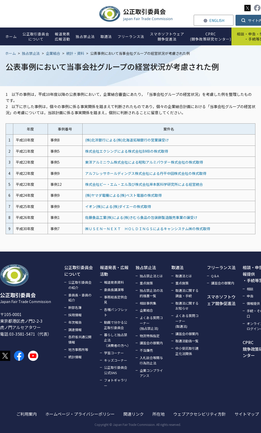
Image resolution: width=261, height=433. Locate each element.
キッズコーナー (115, 360)
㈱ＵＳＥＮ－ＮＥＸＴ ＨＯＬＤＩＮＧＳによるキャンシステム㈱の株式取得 (147, 228)
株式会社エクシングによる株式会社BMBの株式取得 (126, 151)
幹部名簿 (75, 307)
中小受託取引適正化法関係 (187, 351)
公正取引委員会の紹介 (80, 285)
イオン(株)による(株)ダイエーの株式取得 (118, 206)
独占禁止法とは (151, 275)
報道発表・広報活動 (114, 270)
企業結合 (53, 53)
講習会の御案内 (151, 342)
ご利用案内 (26, 414)
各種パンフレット (115, 312)
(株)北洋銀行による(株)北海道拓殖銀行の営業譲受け (127, 139)
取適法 (177, 267)
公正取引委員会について (78, 270)
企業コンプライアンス (151, 373)
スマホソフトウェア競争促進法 (221, 300)
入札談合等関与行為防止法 (151, 360)
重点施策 (146, 283)
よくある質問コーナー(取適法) (187, 321)
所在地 (158, 414)
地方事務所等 (78, 349)
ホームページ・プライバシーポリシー (80, 414)
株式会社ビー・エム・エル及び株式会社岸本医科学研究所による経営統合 (144, 184)
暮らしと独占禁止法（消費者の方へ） (116, 340)
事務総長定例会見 (115, 300)
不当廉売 (146, 350)
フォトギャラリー (115, 383)
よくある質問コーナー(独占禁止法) (151, 323)
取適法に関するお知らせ (187, 306)
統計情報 (75, 357)
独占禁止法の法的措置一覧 (151, 293)
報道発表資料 (114, 282)
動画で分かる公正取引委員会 (115, 325)
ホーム (10, 53)
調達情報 (75, 329)
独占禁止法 (31, 53)
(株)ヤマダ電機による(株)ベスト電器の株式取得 (123, 195)
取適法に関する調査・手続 (187, 293)
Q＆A (215, 275)
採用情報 (75, 314)
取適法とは (183, 275)
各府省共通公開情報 (80, 339)
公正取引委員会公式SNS (115, 370)
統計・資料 (75, 53)
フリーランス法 (221, 267)
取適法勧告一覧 (187, 340)
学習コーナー (114, 352)
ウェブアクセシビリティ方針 (199, 414)
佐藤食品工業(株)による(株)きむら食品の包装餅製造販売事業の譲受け (141, 217)
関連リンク (133, 414)
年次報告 (75, 322)
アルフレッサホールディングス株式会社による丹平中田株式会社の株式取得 (145, 173)
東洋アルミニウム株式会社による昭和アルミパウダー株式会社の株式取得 (144, 162)
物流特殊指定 (150, 335)
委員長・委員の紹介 (80, 298)
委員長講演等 (114, 289)
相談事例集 (148, 303)
